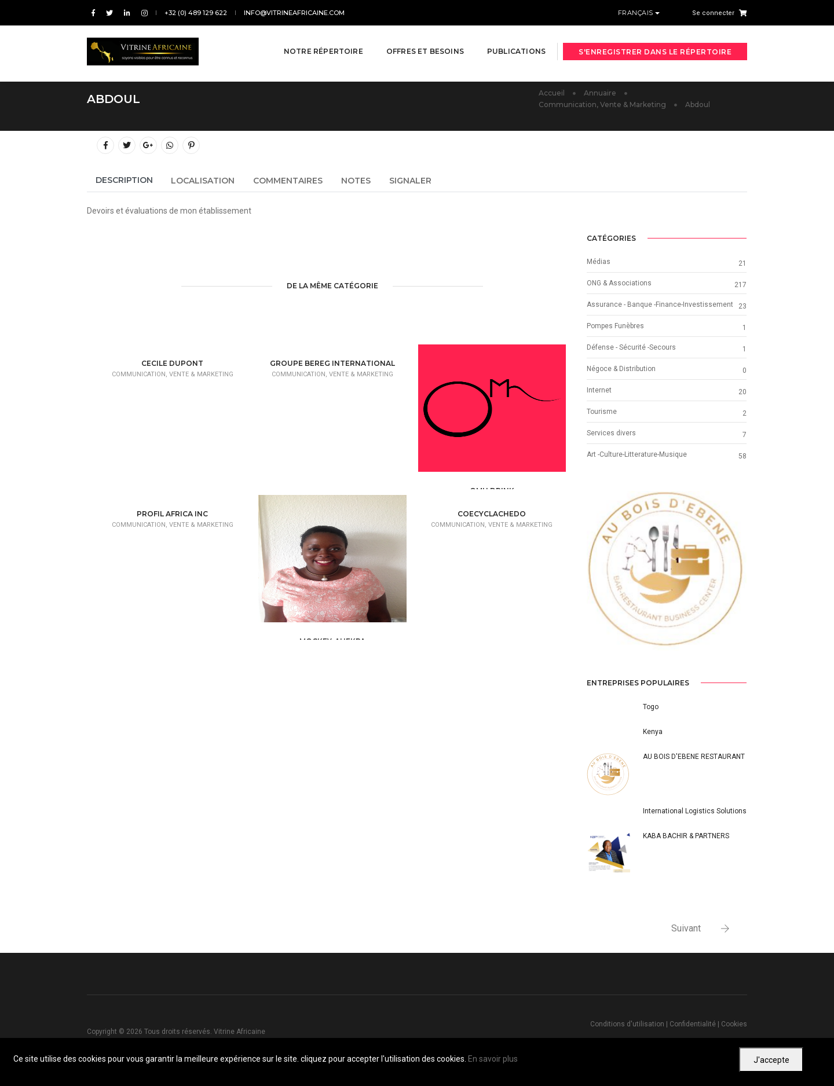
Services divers (611, 433)
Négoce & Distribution (621, 369)
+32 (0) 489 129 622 (195, 13)
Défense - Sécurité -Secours (631, 347)
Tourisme (602, 412)
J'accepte (771, 1060)
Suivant (686, 928)
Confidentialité (693, 1024)
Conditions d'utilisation (627, 1024)
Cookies (734, 1024)
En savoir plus (493, 1058)
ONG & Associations (619, 283)
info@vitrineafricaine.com (294, 13)
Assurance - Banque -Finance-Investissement (660, 304)
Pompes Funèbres (615, 326)
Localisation (203, 180)
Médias (598, 262)
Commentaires (288, 180)
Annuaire (600, 93)
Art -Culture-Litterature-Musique (637, 454)
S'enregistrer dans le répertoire (655, 42)
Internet (599, 390)
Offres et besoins (416, 41)
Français (637, 13)
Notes (356, 180)
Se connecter (713, 13)
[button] (598, 571)
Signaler (410, 180)
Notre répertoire (314, 41)
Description (124, 180)
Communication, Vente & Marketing (602, 104)
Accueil (552, 93)
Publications (507, 41)
